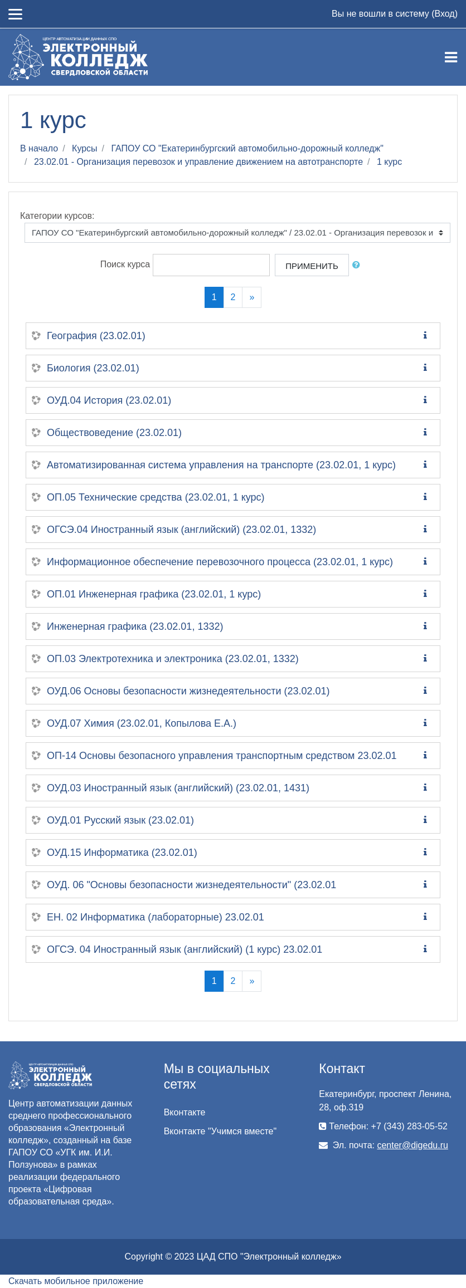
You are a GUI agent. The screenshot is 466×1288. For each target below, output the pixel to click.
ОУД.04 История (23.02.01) (109, 400)
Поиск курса (125, 265)
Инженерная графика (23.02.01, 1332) (135, 626)
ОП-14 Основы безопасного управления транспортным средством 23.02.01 (222, 755)
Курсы (85, 148)
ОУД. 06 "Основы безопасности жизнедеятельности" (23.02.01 (191, 884)
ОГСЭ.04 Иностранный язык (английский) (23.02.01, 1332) (181, 529)
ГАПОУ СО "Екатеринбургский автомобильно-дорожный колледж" (247, 148)
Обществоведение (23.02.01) (114, 432)
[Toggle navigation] (451, 57)
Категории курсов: (57, 216)
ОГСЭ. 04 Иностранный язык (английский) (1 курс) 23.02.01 (184, 949)
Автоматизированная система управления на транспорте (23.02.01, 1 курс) (221, 465)
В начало (39, 148)
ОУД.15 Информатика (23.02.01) (122, 852)
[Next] (251, 297)
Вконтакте (185, 1112)
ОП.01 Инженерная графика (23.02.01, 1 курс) (154, 594)
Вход (444, 13)
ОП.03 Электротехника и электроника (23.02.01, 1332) (173, 658)
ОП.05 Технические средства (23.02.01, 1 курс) (156, 497)
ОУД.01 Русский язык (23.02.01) (120, 820)
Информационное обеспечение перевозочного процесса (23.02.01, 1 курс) (220, 561)
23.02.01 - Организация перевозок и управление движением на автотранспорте (198, 161)
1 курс (389, 161)
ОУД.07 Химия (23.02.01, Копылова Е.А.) (141, 723)
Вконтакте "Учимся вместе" (220, 1131)
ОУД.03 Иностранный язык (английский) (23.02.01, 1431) (178, 788)
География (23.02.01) (96, 335)
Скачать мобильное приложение (75, 1281)
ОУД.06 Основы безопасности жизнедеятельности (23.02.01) (188, 691)
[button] (358, 265)
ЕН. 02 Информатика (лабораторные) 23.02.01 (155, 917)
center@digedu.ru (412, 1145)
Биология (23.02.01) (93, 368)
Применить (311, 266)
